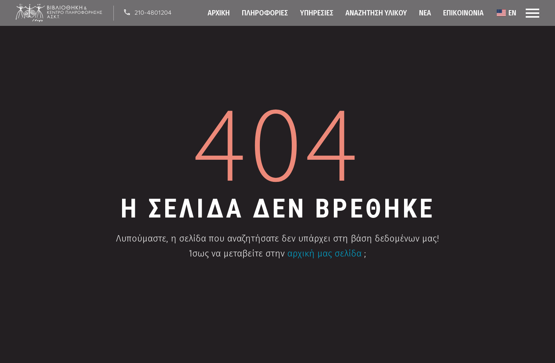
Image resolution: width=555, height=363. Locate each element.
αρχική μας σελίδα (324, 253)
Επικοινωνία (463, 12)
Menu (532, 13)
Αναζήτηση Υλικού (376, 12)
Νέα (425, 12)
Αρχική (219, 12)
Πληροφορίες (265, 12)
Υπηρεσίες (316, 12)
